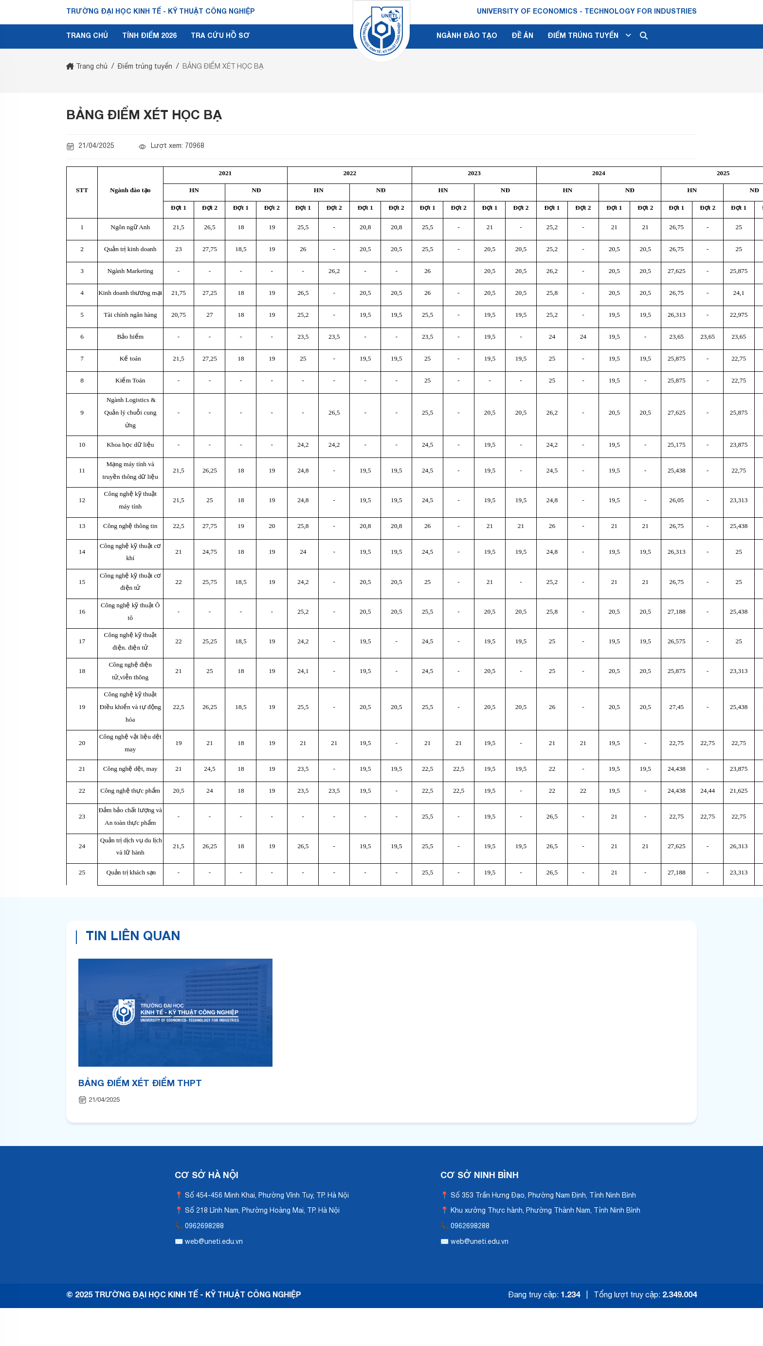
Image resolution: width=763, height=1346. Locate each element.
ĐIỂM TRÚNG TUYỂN (589, 35)
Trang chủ (87, 67)
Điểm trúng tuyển (145, 67)
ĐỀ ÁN (522, 36)
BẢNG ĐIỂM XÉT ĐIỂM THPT (140, 1084)
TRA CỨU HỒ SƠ (220, 36)
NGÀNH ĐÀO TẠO (466, 36)
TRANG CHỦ (87, 36)
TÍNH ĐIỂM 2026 (149, 36)
